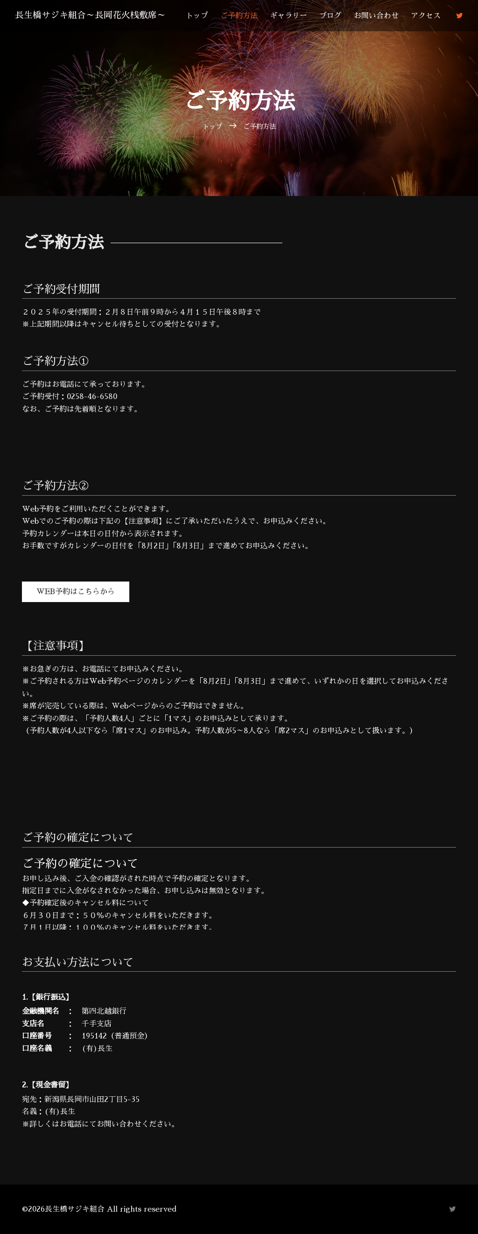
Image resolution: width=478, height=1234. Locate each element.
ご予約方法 (243, 16)
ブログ (334, 16)
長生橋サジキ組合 (94, 15)
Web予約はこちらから (75, 592)
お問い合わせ (380, 16)
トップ (201, 16)
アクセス (430, 16)
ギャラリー (292, 16)
